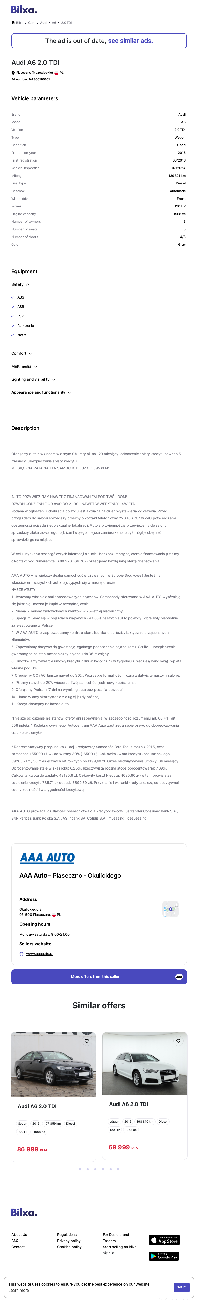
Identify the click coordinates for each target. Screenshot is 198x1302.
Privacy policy (69, 1240)
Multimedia (24, 366)
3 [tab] (95, 1169)
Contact (18, 1247)
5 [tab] (110, 1169)
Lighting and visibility (33, 379)
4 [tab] (102, 1169)
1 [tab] (80, 1169)
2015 (35, 1123)
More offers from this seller (127, 977)
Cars (31, 23)
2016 (128, 1121)
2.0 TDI (66, 23)
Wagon (114, 1121)
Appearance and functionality (41, 392)
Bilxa (19, 23)
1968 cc (39, 1132)
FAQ (15, 1240)
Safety (20, 284)
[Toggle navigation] (181, 10)
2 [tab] (87, 1169)
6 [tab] (118, 1169)
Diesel (70, 1123)
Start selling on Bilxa (120, 1247)
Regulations (67, 1234)
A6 (54, 23)
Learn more (18, 1290)
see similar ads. (130, 40)
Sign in (108, 1253)
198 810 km (145, 1121)
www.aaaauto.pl (39, 953)
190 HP (23, 1132)
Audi (43, 23)
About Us (19, 1234)
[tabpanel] (53, 1097)
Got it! (182, 1287)
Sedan (22, 1123)
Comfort (21, 353)
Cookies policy (69, 1247)
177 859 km (52, 1123)
